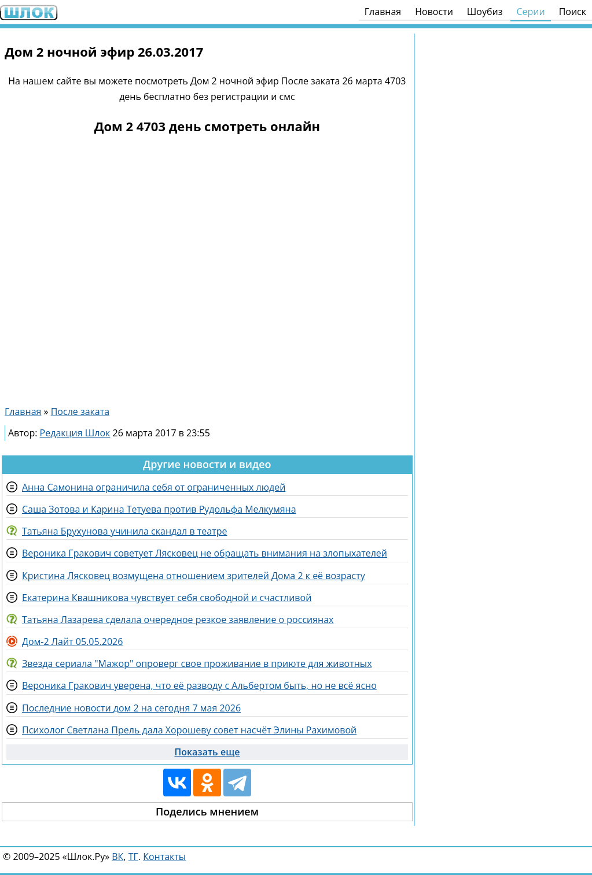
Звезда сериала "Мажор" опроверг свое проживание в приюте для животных (197, 663)
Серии (530, 11)
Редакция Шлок (75, 433)
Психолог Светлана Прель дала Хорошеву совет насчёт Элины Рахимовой (189, 730)
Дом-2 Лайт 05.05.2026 (72, 641)
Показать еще (207, 752)
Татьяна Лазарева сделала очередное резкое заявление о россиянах (177, 619)
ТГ (133, 856)
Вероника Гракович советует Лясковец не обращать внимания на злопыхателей (204, 553)
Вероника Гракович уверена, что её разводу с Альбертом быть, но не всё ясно (199, 685)
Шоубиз (485, 11)
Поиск (572, 11)
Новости (434, 11)
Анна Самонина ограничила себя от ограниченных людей (153, 487)
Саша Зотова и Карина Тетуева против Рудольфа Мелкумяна (159, 509)
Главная (383, 11)
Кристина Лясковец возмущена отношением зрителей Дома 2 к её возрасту (193, 575)
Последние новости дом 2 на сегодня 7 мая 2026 (131, 708)
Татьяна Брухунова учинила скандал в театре (124, 531)
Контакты (164, 856)
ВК (117, 856)
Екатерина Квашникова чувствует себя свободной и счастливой (166, 597)
